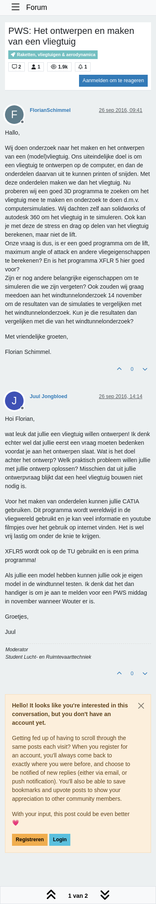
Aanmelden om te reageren (113, 80)
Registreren (30, 839)
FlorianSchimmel (50, 110)
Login (60, 839)
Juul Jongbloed (48, 396)
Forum (36, 7)
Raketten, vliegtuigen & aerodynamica (53, 54)
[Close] (141, 706)
